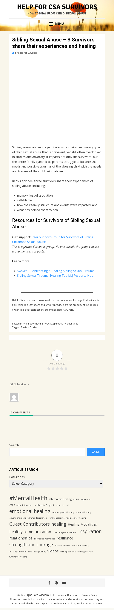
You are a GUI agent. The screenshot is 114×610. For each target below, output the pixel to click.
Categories (17, 477)
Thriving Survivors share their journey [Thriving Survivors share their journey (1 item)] (27, 551)
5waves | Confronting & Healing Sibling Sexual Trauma (55, 271)
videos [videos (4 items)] (53, 551)
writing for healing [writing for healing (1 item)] (18, 556)
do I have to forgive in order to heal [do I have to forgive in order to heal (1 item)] (51, 505)
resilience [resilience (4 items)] (65, 538)
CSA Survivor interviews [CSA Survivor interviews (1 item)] (20, 505)
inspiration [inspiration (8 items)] (90, 531)
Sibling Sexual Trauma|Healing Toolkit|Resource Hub (55, 275)
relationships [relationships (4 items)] (21, 538)
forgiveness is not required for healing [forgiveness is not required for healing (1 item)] (67, 518)
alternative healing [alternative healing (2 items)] (60, 499)
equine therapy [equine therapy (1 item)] (83, 512)
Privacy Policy (89, 595)
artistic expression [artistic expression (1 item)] (82, 499)
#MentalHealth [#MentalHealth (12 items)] (28, 498)
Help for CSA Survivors (57, 7)
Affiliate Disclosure (68, 595)
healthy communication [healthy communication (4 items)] (30, 531)
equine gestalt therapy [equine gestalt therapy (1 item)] (63, 512)
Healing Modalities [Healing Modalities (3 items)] (82, 524)
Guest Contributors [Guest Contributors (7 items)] (29, 524)
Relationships (71, 323)
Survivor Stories (29, 327)
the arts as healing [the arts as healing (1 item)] (80, 545)
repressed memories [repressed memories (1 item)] (44, 538)
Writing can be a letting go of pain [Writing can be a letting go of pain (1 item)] (76, 551)
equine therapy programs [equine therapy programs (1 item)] (22, 518)
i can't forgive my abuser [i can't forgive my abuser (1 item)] (65, 532)
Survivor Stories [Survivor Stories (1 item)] (62, 545)
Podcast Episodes (53, 323)
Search (14, 445)
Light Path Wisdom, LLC (40, 595)
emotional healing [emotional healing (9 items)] (29, 511)
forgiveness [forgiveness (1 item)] (41, 518)
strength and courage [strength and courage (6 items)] (31, 545)
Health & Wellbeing (33, 323)
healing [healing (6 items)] (58, 524)
